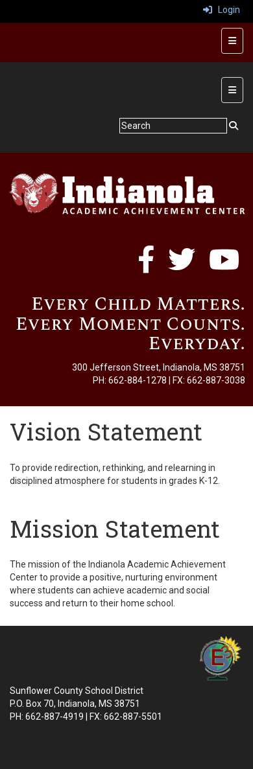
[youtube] (224, 266)
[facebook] (146, 266)
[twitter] (181, 266)
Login (221, 10)
